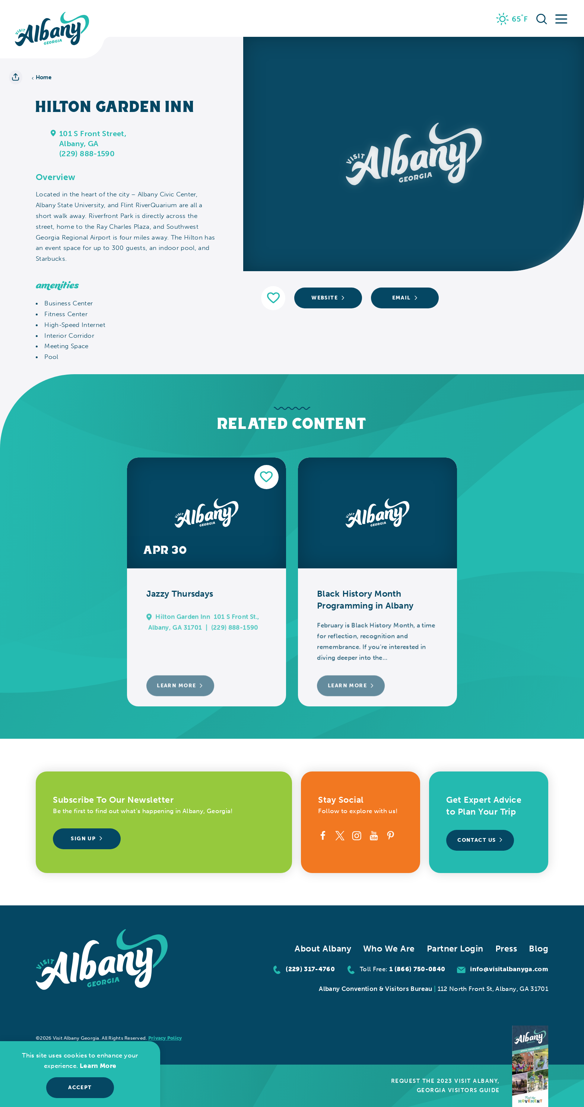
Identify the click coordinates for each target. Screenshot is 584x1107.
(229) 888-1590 (87, 154)
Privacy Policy (165, 1038)
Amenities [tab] (57, 285)
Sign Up (87, 838)
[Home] (52, 29)
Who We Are (389, 948)
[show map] (53, 133)
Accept (80, 1087)
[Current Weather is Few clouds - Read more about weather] (512, 19)
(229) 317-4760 (310, 969)
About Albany (323, 948)
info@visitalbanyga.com (509, 969)
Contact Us (480, 840)
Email (405, 298)
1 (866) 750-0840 (417, 969)
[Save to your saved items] (273, 298)
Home (41, 77)
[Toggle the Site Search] (541, 19)
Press (506, 948)
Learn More (98, 1065)
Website (328, 298)
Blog (538, 948)
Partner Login (455, 948)
